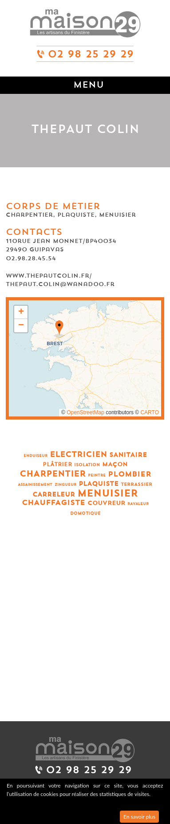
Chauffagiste (53, 502)
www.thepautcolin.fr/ (49, 276)
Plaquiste (99, 484)
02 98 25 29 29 (85, 50)
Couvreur (106, 503)
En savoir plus (139, 816)
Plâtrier (57, 464)
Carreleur (53, 494)
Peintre (97, 475)
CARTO (149, 412)
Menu (88, 85)
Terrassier (136, 484)
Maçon (115, 464)
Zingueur (65, 484)
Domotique (85, 514)
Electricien (78, 454)
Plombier (129, 474)
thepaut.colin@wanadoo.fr (60, 284)
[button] (59, 329)
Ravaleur (138, 503)
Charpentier (53, 474)
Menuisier (107, 493)
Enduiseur (35, 455)
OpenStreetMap (85, 412)
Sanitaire (128, 455)
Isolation (87, 465)
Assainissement (35, 484)
